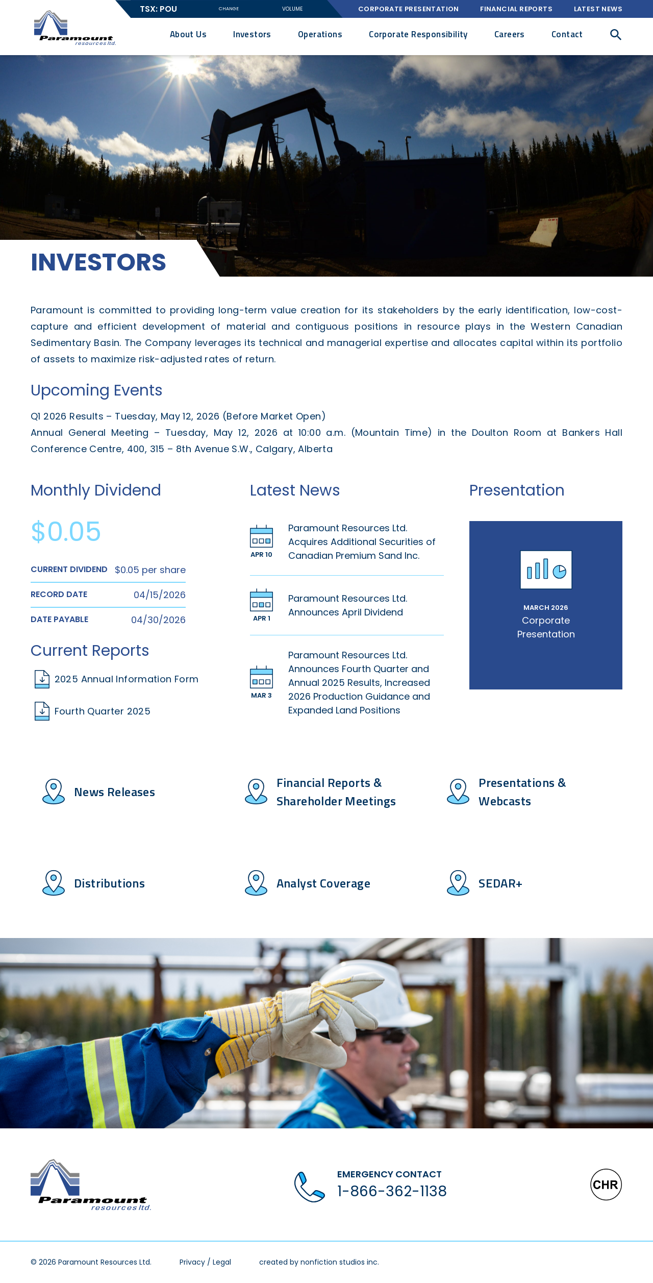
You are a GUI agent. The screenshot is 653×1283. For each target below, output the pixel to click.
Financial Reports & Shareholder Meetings (336, 791)
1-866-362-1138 (392, 1191)
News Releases (114, 791)
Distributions (109, 883)
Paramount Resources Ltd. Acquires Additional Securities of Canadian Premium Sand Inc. (362, 542)
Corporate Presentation (408, 9)
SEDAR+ (500, 883)
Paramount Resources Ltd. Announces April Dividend (347, 605)
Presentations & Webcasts (522, 791)
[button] (616, 34)
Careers (509, 34)
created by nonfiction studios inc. (319, 1262)
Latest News (598, 9)
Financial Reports (516, 9)
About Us (188, 34)
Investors (252, 34)
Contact (567, 34)
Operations (320, 34)
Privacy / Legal (205, 1262)
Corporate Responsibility (418, 34)
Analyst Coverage (323, 883)
